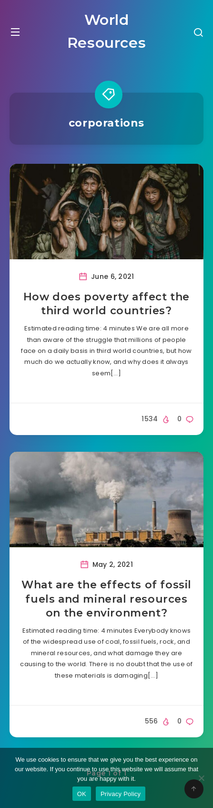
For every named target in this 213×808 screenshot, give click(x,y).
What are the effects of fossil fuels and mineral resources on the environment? (106, 598)
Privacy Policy (121, 793)
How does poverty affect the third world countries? (106, 304)
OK (81, 793)
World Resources (106, 31)
